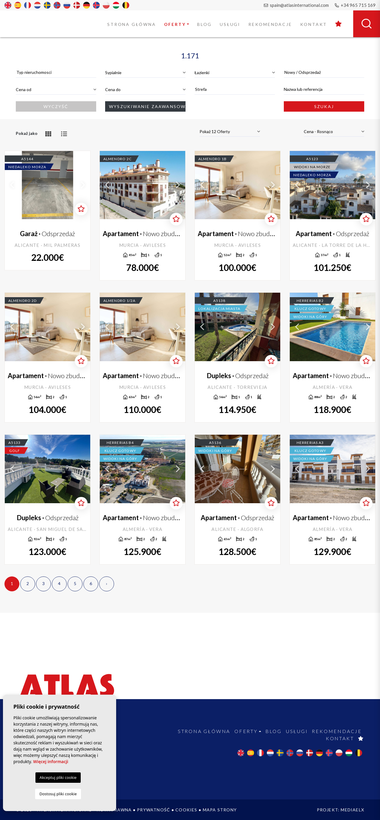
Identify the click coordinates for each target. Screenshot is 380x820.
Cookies (186, 809)
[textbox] (56, 72)
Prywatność (153, 809)
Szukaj (324, 106)
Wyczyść (55, 106)
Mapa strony (220, 809)
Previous (12, 185)
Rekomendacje (270, 24)
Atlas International (34, 23)
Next (82, 185)
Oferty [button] (175, 24)
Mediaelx (352, 809)
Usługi (230, 24)
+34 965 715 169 (355, 5)
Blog (204, 24)
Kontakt (313, 24)
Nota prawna (114, 809)
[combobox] (56, 72)
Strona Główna (131, 24)
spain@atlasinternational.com (296, 5)
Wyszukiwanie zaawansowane (147, 106)
